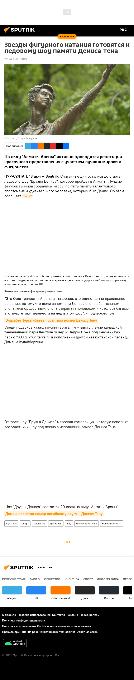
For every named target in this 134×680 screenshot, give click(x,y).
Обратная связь (87, 632)
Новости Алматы (111, 523)
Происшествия (14, 579)
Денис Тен (56, 523)
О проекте (9, 615)
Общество (39, 523)
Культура (11, 523)
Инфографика (108, 579)
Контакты (58, 615)
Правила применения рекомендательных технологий (38, 632)
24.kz (27, 196)
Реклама (72, 615)
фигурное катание (86, 523)
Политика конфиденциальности (23, 620)
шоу (69, 523)
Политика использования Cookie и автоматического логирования (46, 626)
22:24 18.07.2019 (15, 59)
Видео (35, 579)
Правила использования (34, 615)
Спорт (25, 523)
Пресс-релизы (90, 615)
